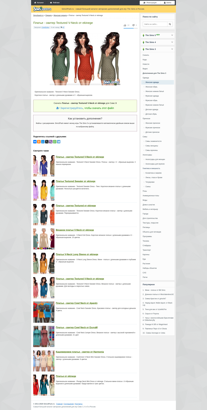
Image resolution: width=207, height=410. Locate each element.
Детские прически (152, 132)
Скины (148, 187)
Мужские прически (152, 128)
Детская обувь (151, 114)
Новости (146, 64)
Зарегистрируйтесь (69, 108)
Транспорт (147, 250)
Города (145, 214)
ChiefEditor (45, 27)
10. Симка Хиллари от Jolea (154, 333)
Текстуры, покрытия (150, 223)
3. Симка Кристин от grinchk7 (154, 299)
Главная (59, 404)
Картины (146, 255)
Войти (167, 3)
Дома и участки (149, 205)
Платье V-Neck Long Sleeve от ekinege (77, 254)
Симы (145, 137)
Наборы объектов (150, 268)
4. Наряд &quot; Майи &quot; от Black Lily (157, 304)
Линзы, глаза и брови (153, 178)
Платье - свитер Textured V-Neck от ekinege (80, 157)
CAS (144, 273)
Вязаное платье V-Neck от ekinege (75, 230)
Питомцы (146, 227)
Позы (145, 191)
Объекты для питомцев (152, 232)
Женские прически (152, 123)
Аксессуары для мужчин (155, 164)
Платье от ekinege (66, 376)
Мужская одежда (152, 96)
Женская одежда (152, 82)
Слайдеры (147, 246)
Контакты (78, 404)
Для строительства (150, 218)
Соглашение (69, 404)
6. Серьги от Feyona (151, 314)
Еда (144, 259)
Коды (145, 60)
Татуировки (149, 182)
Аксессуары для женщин (155, 159)
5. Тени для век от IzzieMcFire (155, 309)
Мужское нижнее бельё (154, 105)
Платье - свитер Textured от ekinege (76, 205)
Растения (146, 264)
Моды (145, 200)
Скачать (146, 55)
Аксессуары (147, 155)
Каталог (39, 3)
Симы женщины (151, 146)
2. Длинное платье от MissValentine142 (158, 294)
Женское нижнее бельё (154, 91)
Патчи (145, 277)
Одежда (146, 78)
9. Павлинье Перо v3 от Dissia (155, 329)
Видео (145, 69)
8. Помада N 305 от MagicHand (155, 324)
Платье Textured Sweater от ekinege (75, 181)
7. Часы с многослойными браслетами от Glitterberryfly (158, 319)
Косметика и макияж (153, 173)
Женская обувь (151, 87)
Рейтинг (55, 3)
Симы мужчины (151, 150)
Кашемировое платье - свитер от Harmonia (80, 352)
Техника (146, 241)
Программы (147, 236)
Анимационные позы (151, 196)
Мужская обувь (151, 100)
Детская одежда (151, 110)
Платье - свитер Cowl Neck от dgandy (77, 303)
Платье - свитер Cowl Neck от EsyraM (77, 327)
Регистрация (150, 3)
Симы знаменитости (153, 141)
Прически (146, 119)
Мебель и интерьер (150, 209)
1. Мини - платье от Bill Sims (154, 290)
